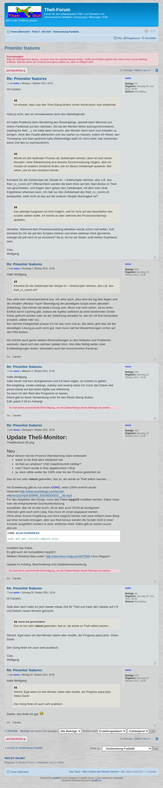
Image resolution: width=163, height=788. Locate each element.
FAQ (119, 38)
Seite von (142, 70)
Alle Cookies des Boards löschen (101, 771)
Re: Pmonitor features (27, 79)
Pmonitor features (22, 48)
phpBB (56, 778)
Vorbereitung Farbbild (66, 31)
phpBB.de (96, 780)
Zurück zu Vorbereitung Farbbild (24, 747)
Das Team (74, 771)
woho (16, 83)
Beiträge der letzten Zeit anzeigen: (50, 731)
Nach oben (155, 257)
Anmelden (150, 38)
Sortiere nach (104, 731)
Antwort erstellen (15, 70)
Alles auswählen (27, 533)
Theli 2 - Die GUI (41, 31)
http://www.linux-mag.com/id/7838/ (68, 556)
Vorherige (12, 730)
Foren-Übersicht (20, 31)
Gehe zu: (95, 748)
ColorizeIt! (118, 778)
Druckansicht (146, 31)
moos (16, 268)
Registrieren (133, 38)
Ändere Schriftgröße (153, 31)
